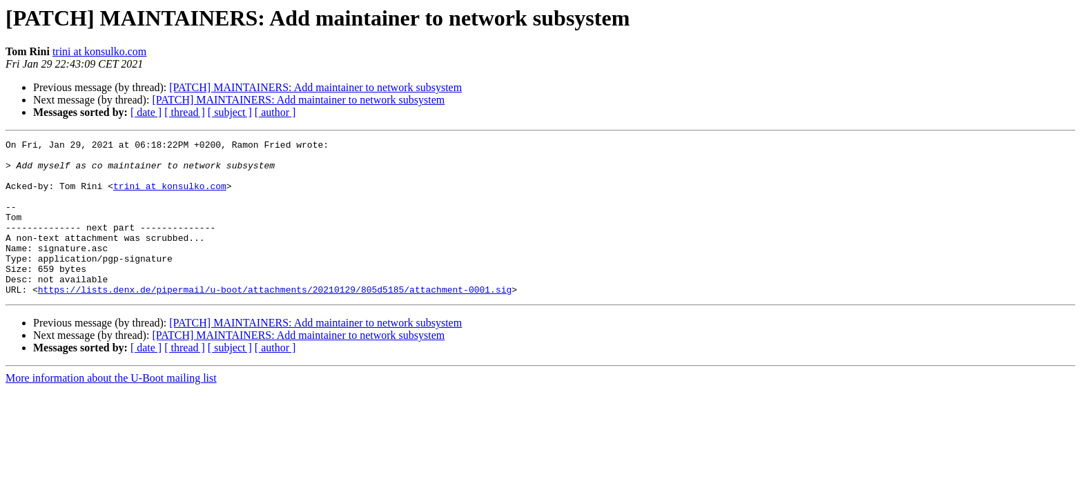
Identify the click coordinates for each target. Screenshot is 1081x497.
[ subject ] (230, 112)
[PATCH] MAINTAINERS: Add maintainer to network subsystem (315, 87)
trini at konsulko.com (99, 51)
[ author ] (275, 112)
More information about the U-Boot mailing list (111, 409)
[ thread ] (184, 112)
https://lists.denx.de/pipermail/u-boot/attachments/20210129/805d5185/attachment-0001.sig (275, 320)
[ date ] (146, 112)
